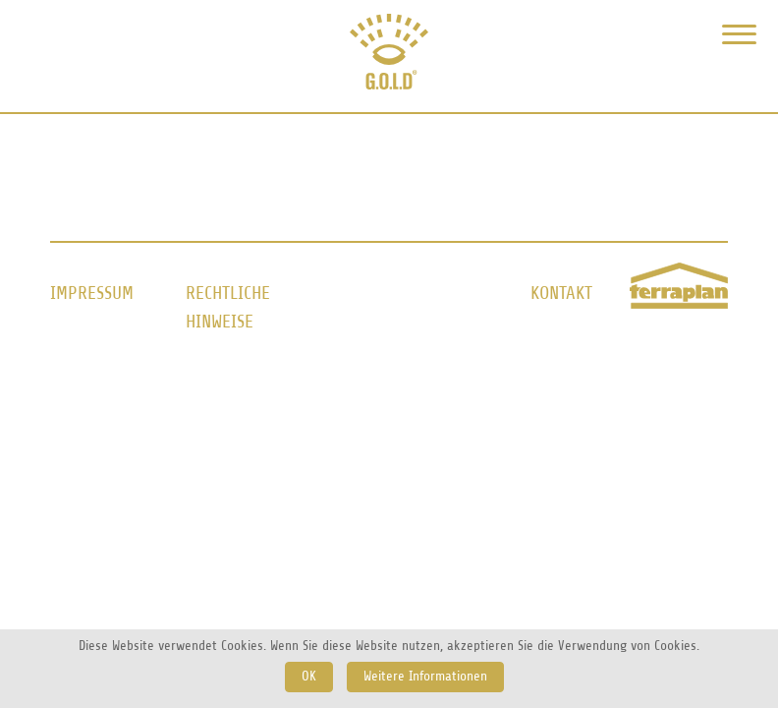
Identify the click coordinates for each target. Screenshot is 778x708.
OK (309, 676)
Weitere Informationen (425, 676)
